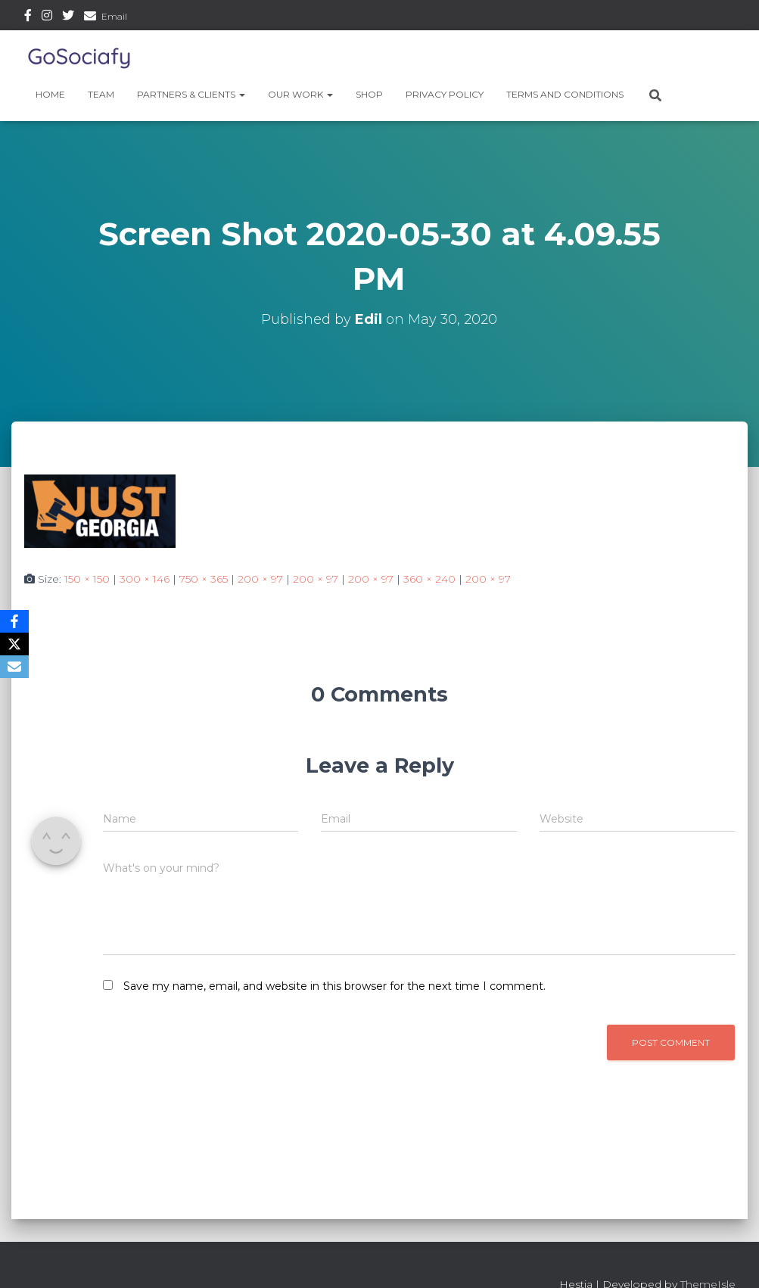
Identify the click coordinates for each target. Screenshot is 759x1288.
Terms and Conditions (565, 94)
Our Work (300, 94)
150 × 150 (87, 579)
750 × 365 (203, 579)
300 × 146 (145, 579)
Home (50, 94)
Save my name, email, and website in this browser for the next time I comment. (334, 986)
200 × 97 (260, 579)
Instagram (47, 17)
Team (101, 94)
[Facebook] (14, 621)
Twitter (68, 17)
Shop (369, 94)
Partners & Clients (191, 94)
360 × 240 (429, 579)
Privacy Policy (445, 94)
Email (114, 16)
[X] (14, 644)
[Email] (14, 666)
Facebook (28, 17)
